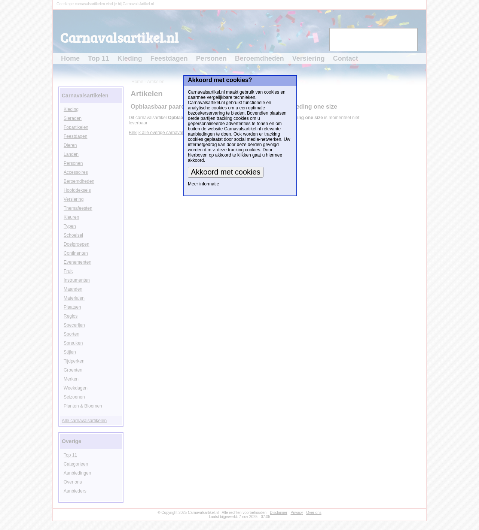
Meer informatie (203, 184)
